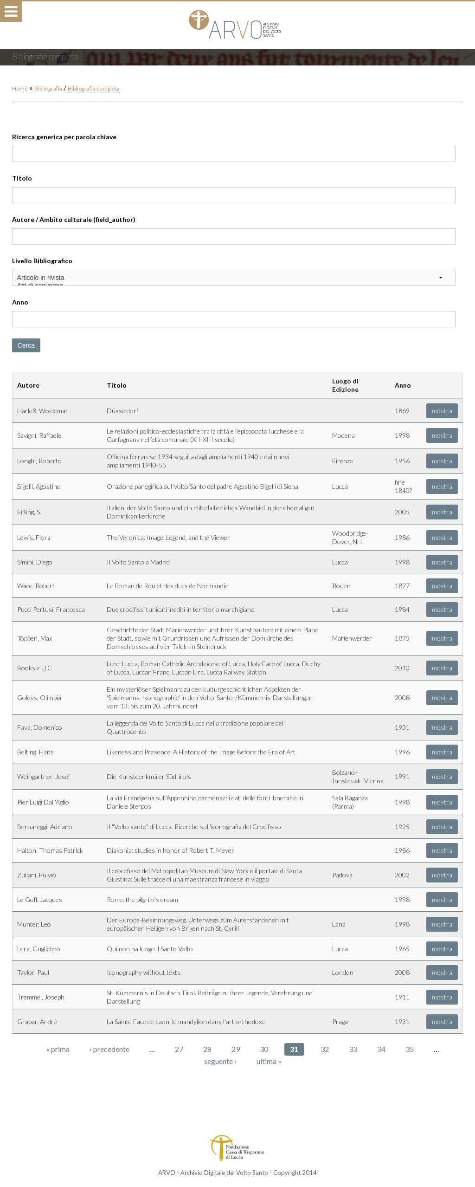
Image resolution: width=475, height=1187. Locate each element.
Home (20, 88)
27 (179, 1048)
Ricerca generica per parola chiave (64, 137)
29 (235, 1048)
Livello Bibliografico (42, 261)
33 (353, 1048)
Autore (28, 385)
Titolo (22, 178)
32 (325, 1048)
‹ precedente (109, 1048)
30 (264, 1048)
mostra (442, 411)
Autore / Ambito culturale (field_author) (73, 219)
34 (381, 1048)
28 (207, 1048)
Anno (20, 302)
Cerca (26, 345)
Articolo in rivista (234, 278)
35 (409, 1048)
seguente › (220, 1061)
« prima (58, 1048)
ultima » (269, 1061)
